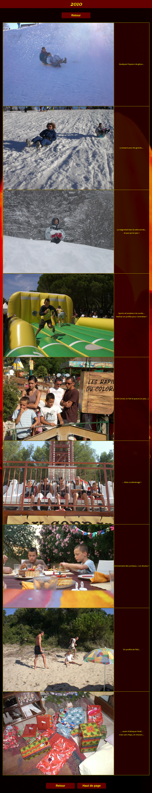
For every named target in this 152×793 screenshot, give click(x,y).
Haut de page (91, 785)
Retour (76, 15)
